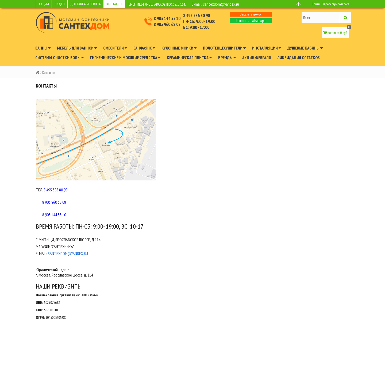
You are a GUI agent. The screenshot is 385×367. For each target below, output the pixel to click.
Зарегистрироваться (335, 4)
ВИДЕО (60, 4)
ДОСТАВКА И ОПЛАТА (85, 4)
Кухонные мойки (179, 48)
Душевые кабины (305, 48)
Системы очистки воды (59, 57)
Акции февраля (256, 57)
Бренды (227, 57)
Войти (316, 4)
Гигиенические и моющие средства (125, 57)
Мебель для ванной (77, 48)
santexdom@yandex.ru (221, 4)
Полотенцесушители (224, 48)
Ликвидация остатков (298, 57)
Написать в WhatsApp (250, 20)
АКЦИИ (44, 4)
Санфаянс (144, 48)
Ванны (43, 48)
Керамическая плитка (189, 57)
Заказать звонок (250, 14)
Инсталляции (266, 48)
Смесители (115, 48)
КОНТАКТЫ (114, 4)
